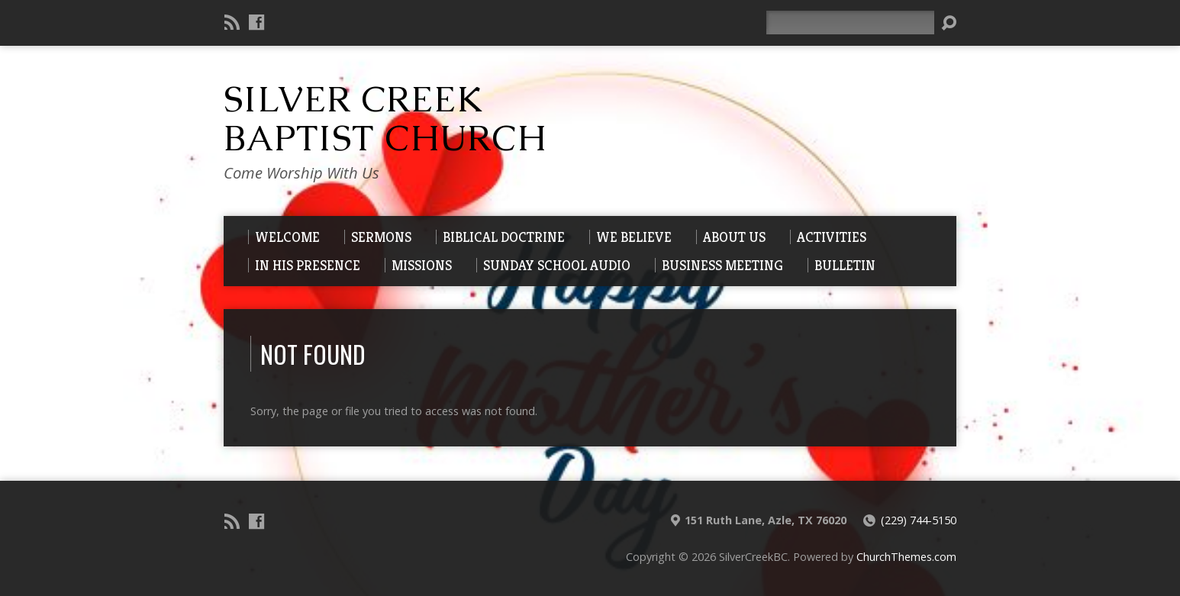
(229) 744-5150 (918, 520)
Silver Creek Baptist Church (385, 118)
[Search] (850, 22)
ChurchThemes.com (906, 556)
